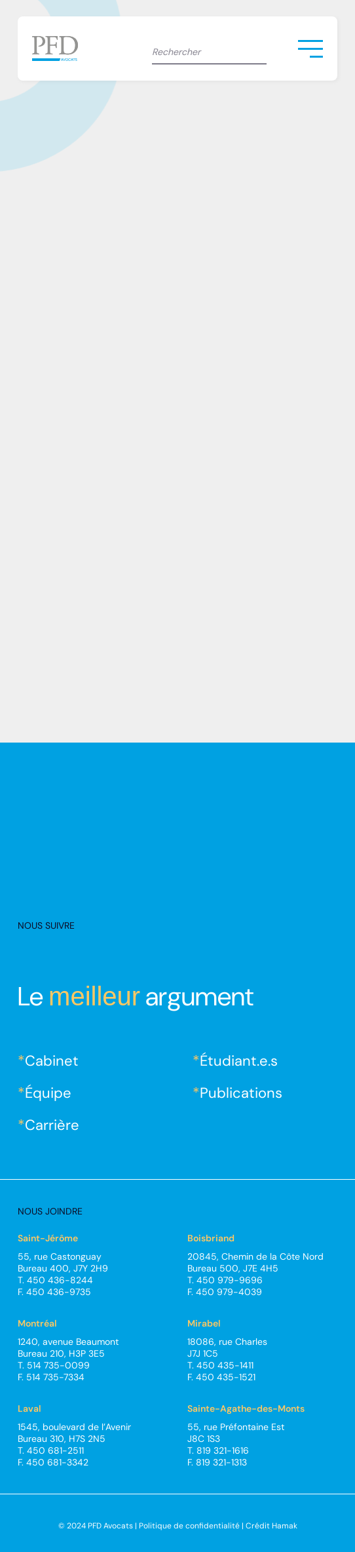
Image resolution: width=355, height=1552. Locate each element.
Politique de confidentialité (189, 1526)
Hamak (284, 1526)
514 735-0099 (58, 1365)
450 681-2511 (55, 1450)
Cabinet (52, 1060)
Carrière (52, 1125)
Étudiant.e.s (239, 1060)
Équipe (48, 1092)
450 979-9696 (229, 1280)
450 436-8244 (60, 1280)
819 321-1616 (222, 1450)
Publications (241, 1092)
